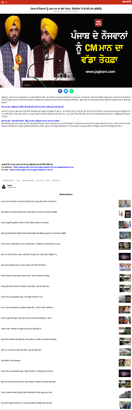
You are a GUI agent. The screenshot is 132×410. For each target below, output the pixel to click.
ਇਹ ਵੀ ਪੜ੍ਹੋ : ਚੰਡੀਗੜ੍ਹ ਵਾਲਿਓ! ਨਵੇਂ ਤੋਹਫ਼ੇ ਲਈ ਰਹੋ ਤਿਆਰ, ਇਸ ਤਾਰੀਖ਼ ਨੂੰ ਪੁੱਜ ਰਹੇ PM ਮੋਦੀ (32, 107)
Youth (18, 180)
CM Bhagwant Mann (8, 180)
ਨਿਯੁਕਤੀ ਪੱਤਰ (56, 180)
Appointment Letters (28, 180)
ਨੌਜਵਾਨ (48, 180)
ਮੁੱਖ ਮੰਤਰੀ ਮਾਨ (40, 180)
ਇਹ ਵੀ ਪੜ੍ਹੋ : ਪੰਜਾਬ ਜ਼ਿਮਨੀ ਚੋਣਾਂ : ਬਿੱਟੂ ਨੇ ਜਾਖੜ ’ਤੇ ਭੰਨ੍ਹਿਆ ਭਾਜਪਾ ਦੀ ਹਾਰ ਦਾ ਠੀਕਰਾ (31, 121)
